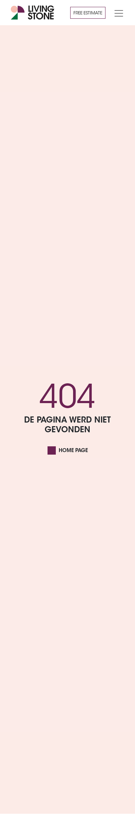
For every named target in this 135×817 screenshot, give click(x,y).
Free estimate (87, 13)
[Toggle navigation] (116, 12)
